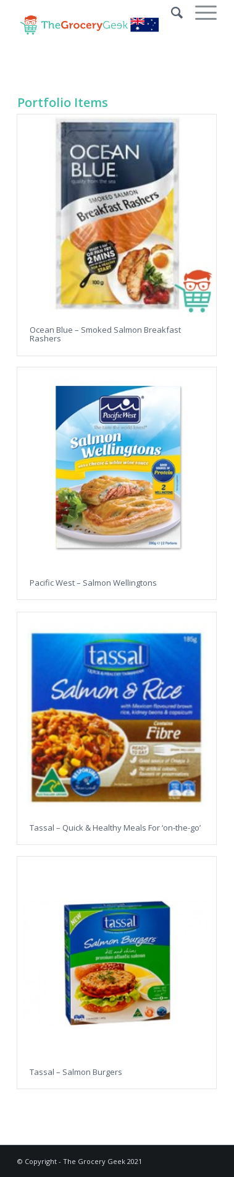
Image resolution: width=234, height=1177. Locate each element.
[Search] (171, 12)
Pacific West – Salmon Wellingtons (93, 582)
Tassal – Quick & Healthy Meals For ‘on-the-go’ (115, 827)
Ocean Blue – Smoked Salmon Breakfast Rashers (105, 334)
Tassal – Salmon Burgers (76, 1071)
